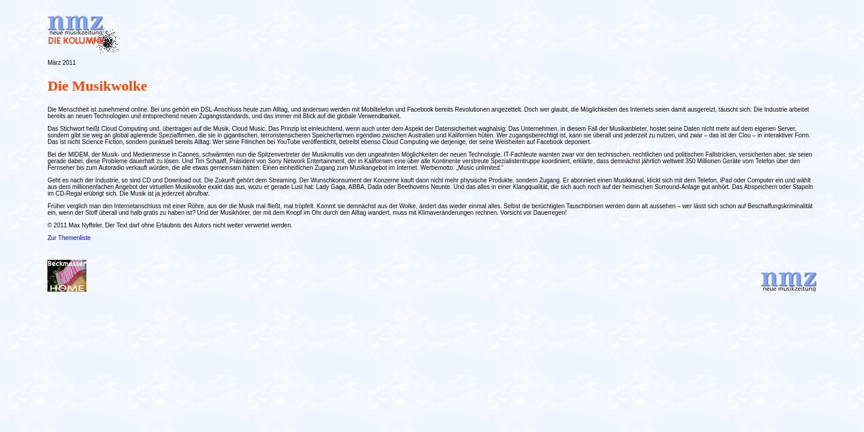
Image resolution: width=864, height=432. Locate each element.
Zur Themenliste (69, 238)
